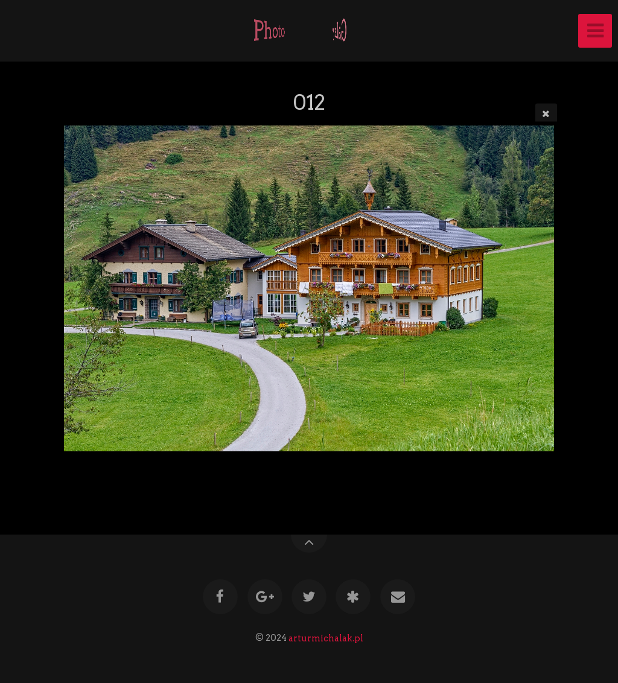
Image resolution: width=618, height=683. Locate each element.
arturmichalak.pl (325, 637)
